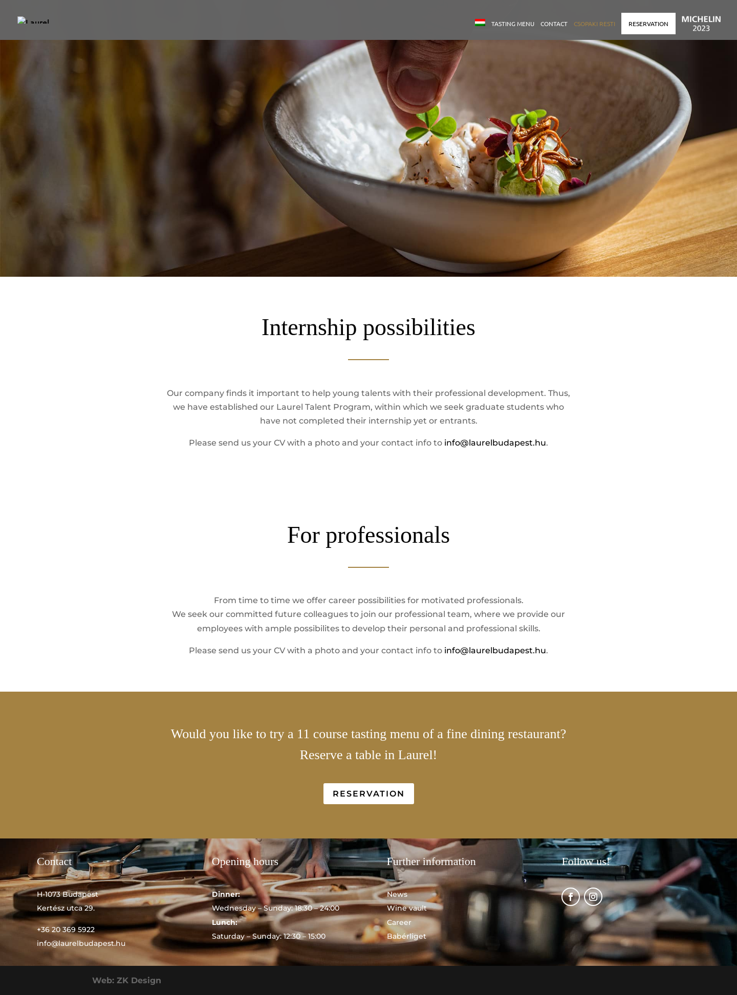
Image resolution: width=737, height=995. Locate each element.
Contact (554, 24)
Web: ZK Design (126, 980)
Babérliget (406, 936)
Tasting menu (512, 24)
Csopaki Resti (594, 24)
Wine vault (407, 908)
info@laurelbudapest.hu (495, 443)
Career (399, 922)
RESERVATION (648, 23)
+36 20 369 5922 (66, 929)
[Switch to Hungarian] (480, 29)
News (397, 894)
